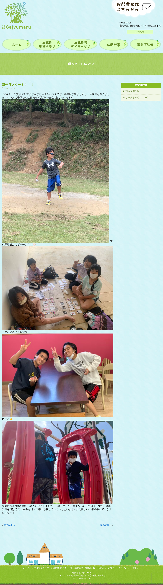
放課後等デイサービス (62, 568)
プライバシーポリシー (129, 568)
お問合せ (102, 568)
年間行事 (78, 568)
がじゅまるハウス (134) (135, 97)
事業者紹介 (90, 568)
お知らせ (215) (131, 91)
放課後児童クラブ (40, 568)
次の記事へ (105, 525)
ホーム (26, 568)
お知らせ (139, 31)
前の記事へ (9, 525)
